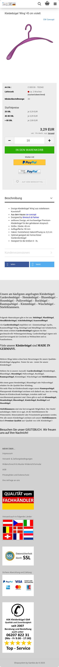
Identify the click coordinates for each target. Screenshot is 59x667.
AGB (4, 469)
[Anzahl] (29, 140)
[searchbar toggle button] (39, 4)
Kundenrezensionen (17, 252)
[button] (17, 264)
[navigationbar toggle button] (55, 4)
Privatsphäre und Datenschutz (15, 475)
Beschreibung (13, 198)
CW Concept (48, 19)
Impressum (7, 453)
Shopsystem (19, 663)
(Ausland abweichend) (36, 95)
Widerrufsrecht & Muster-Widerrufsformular (21, 464)
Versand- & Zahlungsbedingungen (17, 459)
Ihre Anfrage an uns (11, 480)
